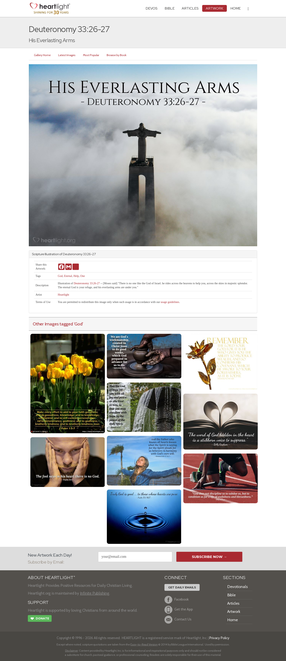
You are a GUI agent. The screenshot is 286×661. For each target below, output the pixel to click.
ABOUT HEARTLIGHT (51, 577)
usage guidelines (170, 302)
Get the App (178, 610)
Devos (151, 8)
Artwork (214, 8)
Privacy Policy (219, 638)
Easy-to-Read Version (144, 644)
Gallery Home (42, 55)
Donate (39, 619)
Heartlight (63, 294)
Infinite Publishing (94, 593)
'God (78, 324)
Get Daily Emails (182, 587)
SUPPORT (38, 602)
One (82, 276)
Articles (190, 8)
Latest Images (66, 55)
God (60, 276)
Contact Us (177, 620)
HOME (235, 8)
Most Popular (91, 55)
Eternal (68, 276)
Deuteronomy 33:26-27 (87, 283)
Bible (170, 8)
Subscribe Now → (209, 557)
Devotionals (237, 586)
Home (232, 619)
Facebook (176, 600)
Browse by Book (116, 55)
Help (76, 276)
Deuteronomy (72, 254)
